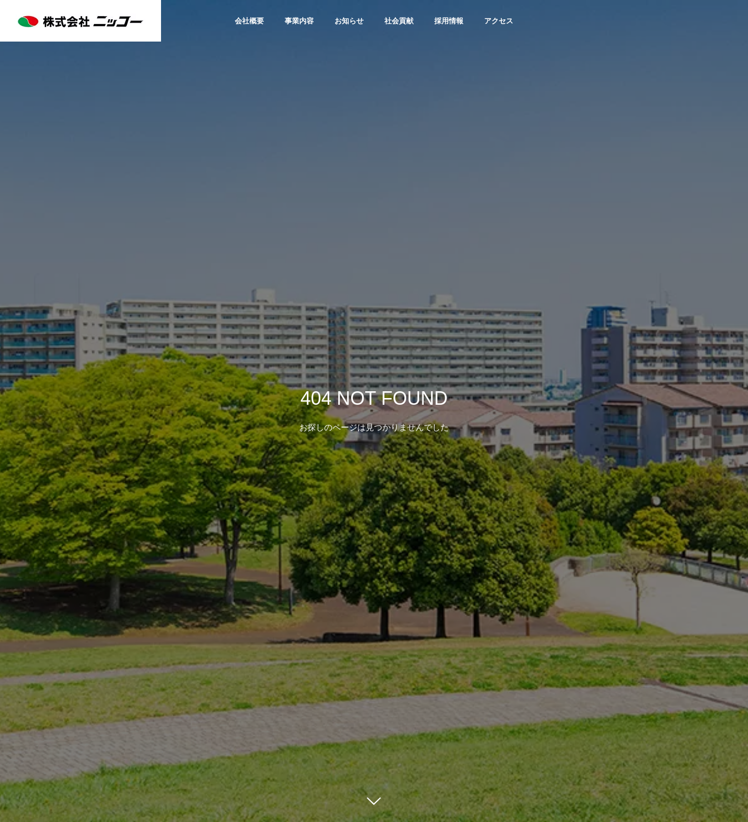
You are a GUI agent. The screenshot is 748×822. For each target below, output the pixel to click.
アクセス (498, 21)
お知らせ (349, 21)
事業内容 (299, 21)
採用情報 (448, 21)
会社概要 (249, 21)
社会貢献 (398, 21)
